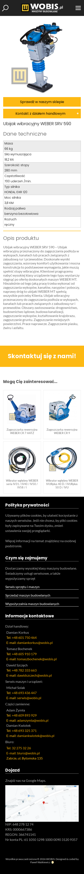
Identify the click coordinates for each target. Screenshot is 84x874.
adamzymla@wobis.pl (32, 720)
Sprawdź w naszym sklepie (42, 101)
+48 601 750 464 (24, 637)
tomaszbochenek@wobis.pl (37, 659)
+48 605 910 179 (24, 654)
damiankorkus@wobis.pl (35, 643)
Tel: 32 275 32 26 (18, 748)
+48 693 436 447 (24, 693)
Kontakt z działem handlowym (40, 113)
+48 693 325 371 (24, 730)
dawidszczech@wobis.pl (34, 675)
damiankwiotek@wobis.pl (35, 736)
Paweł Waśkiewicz (40, 862)
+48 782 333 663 (24, 670)
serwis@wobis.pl (29, 698)
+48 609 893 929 (24, 715)
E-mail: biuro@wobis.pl (23, 753)
